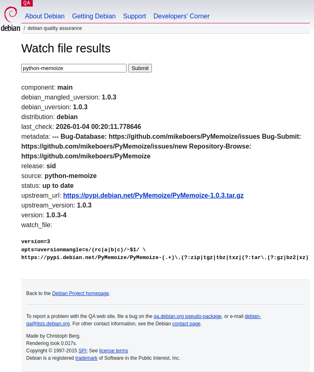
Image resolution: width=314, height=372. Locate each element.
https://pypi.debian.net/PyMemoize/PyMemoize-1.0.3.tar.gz (153, 195)
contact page (186, 324)
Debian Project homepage (80, 293)
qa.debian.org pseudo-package (187, 316)
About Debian (45, 16)
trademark (86, 358)
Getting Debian (94, 16)
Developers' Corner (182, 16)
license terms (113, 351)
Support (134, 16)
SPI (82, 351)
